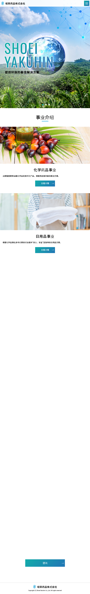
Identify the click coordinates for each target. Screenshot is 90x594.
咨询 (45, 563)
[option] (45, 54)
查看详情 (45, 183)
